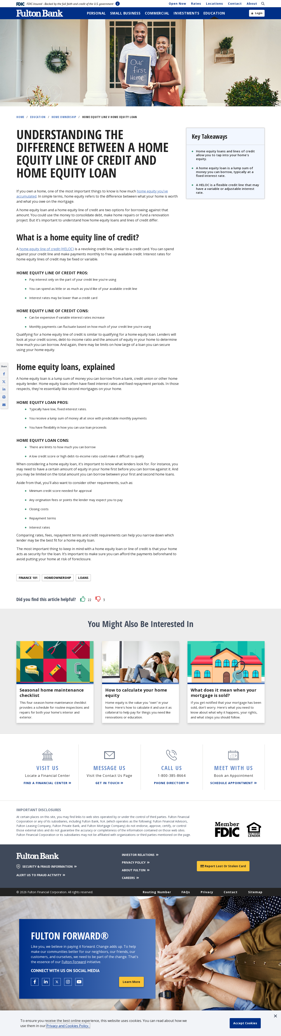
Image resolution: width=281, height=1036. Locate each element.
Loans (83, 578)
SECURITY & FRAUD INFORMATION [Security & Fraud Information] (49, 866)
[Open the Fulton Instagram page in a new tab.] (68, 982)
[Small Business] (125, 13)
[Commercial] (157, 13)
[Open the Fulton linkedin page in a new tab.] (46, 982)
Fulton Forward (74, 961)
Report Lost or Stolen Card (223, 866)
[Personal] (96, 13)
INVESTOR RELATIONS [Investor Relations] (140, 855)
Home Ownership (64, 117)
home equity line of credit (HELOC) (46, 249)
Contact (235, 3)
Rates (196, 3)
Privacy (207, 892)
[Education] (214, 13)
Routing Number (157, 892)
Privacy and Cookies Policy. (68, 1025)
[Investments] (186, 13)
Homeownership (57, 578)
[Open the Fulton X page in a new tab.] (57, 982)
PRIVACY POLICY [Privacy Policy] (136, 862)
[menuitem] (96, 13)
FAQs (186, 892)
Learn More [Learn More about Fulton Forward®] (131, 982)
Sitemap (255, 892)
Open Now (177, 3)
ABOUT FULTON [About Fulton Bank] (136, 870)
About (252, 3)
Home (20, 117)
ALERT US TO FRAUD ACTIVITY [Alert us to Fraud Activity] (41, 875)
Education (38, 117)
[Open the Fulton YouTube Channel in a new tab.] (79, 982)
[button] (83, 599)
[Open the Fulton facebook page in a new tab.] (35, 982)
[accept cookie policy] (245, 1023)
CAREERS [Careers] (131, 878)
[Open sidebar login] (257, 13)
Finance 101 (28, 578)
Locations (214, 3)
